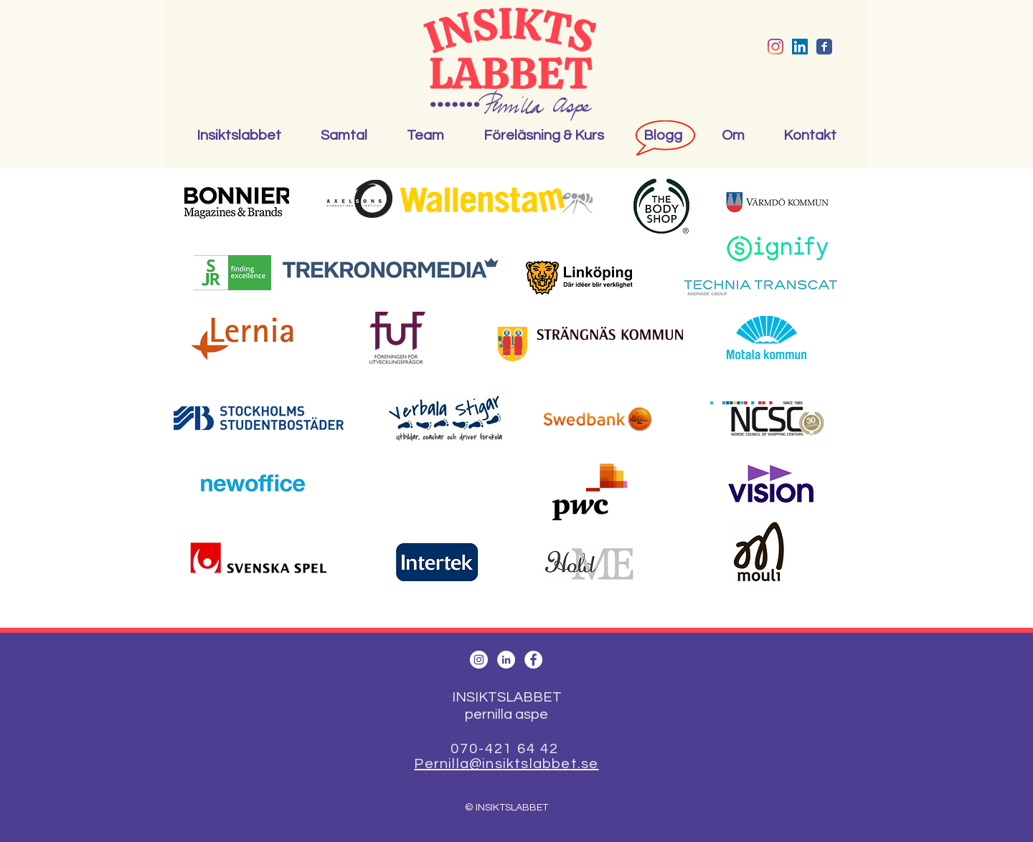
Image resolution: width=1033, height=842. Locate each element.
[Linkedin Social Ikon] (800, 46)
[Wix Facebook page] (824, 46)
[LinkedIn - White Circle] (506, 660)
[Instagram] (775, 46)
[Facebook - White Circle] (533, 660)
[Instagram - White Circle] (479, 660)
